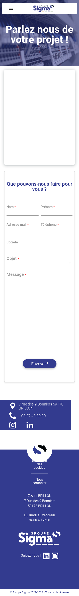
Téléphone (50, 224)
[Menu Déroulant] (11, 8)
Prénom (48, 207)
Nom (11, 207)
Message (16, 274)
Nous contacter (39, 481)
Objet (13, 258)
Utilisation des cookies (39, 464)
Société (12, 242)
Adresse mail (18, 224)
